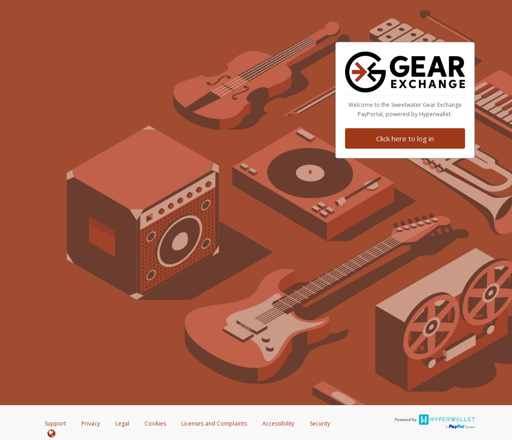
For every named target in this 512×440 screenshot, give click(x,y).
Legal (122, 423)
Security (320, 423)
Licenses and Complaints (214, 423)
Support (55, 423)
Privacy (90, 423)
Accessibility (278, 423)
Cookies (155, 423)
